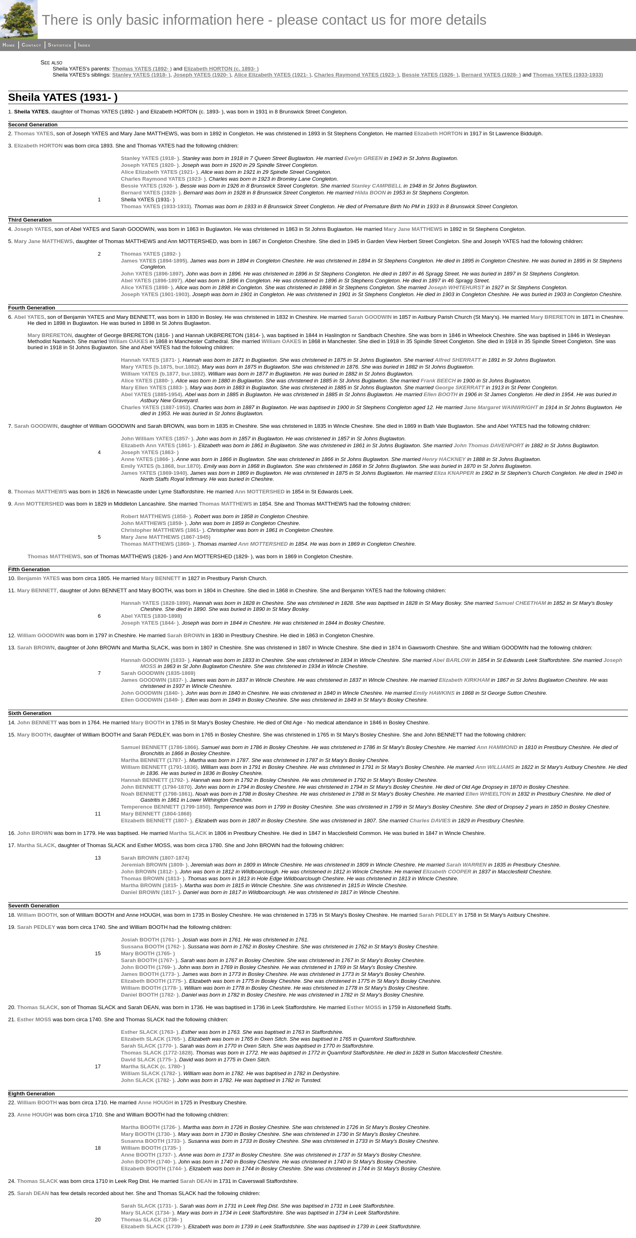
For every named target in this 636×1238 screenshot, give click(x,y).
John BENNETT (37, 722)
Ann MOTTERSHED (260, 492)
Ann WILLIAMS (494, 767)
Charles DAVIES (430, 821)
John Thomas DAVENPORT (489, 445)
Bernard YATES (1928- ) (491, 75)
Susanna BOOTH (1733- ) (153, 1141)
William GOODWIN (40, 635)
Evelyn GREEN (363, 158)
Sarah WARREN (466, 865)
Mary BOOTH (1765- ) (148, 953)
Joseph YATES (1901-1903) (155, 294)
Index (84, 45)
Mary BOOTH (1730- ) (148, 1134)
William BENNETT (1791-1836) (159, 767)
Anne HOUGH (155, 1102)
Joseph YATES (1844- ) (150, 623)
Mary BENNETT (161, 578)
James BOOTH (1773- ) (150, 974)
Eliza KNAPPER (454, 473)
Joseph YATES (32, 229)
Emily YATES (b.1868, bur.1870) (161, 466)
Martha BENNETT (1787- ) (153, 760)
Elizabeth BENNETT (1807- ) (156, 821)
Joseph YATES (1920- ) (202, 75)
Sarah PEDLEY (438, 915)
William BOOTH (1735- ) (151, 1148)
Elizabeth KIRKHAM (464, 680)
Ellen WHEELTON (487, 794)
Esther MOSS (364, 1007)
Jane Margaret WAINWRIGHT (501, 407)
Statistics (59, 45)
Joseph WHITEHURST (456, 287)
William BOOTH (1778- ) (151, 988)
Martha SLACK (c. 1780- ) (153, 1066)
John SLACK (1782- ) (148, 1080)
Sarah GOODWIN (370, 317)
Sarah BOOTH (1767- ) (149, 960)
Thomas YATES (33, 133)
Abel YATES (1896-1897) (151, 280)
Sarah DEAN (196, 1181)
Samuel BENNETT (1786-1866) (159, 747)
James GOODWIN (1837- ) (154, 680)
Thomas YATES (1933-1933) (568, 75)
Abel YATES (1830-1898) (151, 616)
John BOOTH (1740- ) (148, 1162)
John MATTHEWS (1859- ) (154, 523)
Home (8, 45)
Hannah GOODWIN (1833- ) (155, 660)
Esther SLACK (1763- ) (149, 1032)
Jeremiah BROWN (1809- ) (154, 865)
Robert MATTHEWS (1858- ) (156, 516)
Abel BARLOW (451, 660)
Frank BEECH (438, 381)
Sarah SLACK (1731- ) (149, 1206)
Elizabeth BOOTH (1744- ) (153, 1168)
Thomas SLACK (37, 1007)
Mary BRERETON (553, 317)
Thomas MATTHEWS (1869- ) (157, 544)
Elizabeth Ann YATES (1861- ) (158, 445)
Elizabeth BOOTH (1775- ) (153, 981)
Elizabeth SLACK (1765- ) (153, 1039)
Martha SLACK (188, 833)
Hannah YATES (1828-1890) (155, 603)
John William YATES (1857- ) (157, 438)
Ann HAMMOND (497, 747)
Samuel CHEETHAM (520, 603)
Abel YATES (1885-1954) (151, 394)
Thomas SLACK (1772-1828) (157, 1053)
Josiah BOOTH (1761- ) (150, 940)
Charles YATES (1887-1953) (155, 407)
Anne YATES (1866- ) (147, 459)
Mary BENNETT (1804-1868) (156, 814)
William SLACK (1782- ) (151, 1073)
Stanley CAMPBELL (376, 186)
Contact (31, 45)
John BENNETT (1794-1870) (156, 787)
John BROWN (34, 833)
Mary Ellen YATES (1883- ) (154, 387)
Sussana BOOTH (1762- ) (153, 946)
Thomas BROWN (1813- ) (153, 878)
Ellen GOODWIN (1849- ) (152, 700)
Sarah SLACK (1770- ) (149, 1046)
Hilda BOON (370, 193)
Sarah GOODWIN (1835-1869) (158, 673)
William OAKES (128, 341)
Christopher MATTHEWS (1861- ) (163, 530)
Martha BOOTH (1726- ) (150, 1127)
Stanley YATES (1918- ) (141, 75)
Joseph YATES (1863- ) (150, 452)
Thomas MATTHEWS (40, 492)
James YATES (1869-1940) (154, 473)
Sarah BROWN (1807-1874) (155, 858)
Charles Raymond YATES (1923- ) (356, 75)
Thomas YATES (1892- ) (142, 69)
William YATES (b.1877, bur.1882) (163, 374)
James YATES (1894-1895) (154, 261)
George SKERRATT (459, 387)
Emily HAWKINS (434, 693)
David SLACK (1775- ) (148, 1060)
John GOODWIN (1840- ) (152, 693)
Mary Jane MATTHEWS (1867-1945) (166, 537)
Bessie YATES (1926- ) (430, 75)
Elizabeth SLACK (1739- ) (153, 1226)
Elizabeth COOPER (447, 872)
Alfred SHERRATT (458, 360)
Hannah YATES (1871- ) (150, 360)
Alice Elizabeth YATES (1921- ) (272, 75)
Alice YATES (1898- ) (147, 287)
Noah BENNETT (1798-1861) (156, 794)
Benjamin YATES (38, 578)
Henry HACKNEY (443, 459)
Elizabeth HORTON (438, 133)
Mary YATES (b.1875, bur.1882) (160, 367)
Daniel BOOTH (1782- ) (150, 995)
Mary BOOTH (147, 722)
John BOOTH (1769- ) (148, 967)
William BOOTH (37, 915)
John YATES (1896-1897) (152, 274)
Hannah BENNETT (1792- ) (154, 780)
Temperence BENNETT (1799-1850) (166, 807)
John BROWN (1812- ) (149, 872)
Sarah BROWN (186, 635)
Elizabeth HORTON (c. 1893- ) (221, 69)
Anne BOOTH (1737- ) (148, 1155)
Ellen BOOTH (441, 394)
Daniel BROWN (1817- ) (150, 892)
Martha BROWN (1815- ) (151, 885)
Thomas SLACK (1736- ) (151, 1220)
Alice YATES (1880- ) (147, 381)
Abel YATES (29, 317)
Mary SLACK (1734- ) (147, 1213)
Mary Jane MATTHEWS (413, 229)
